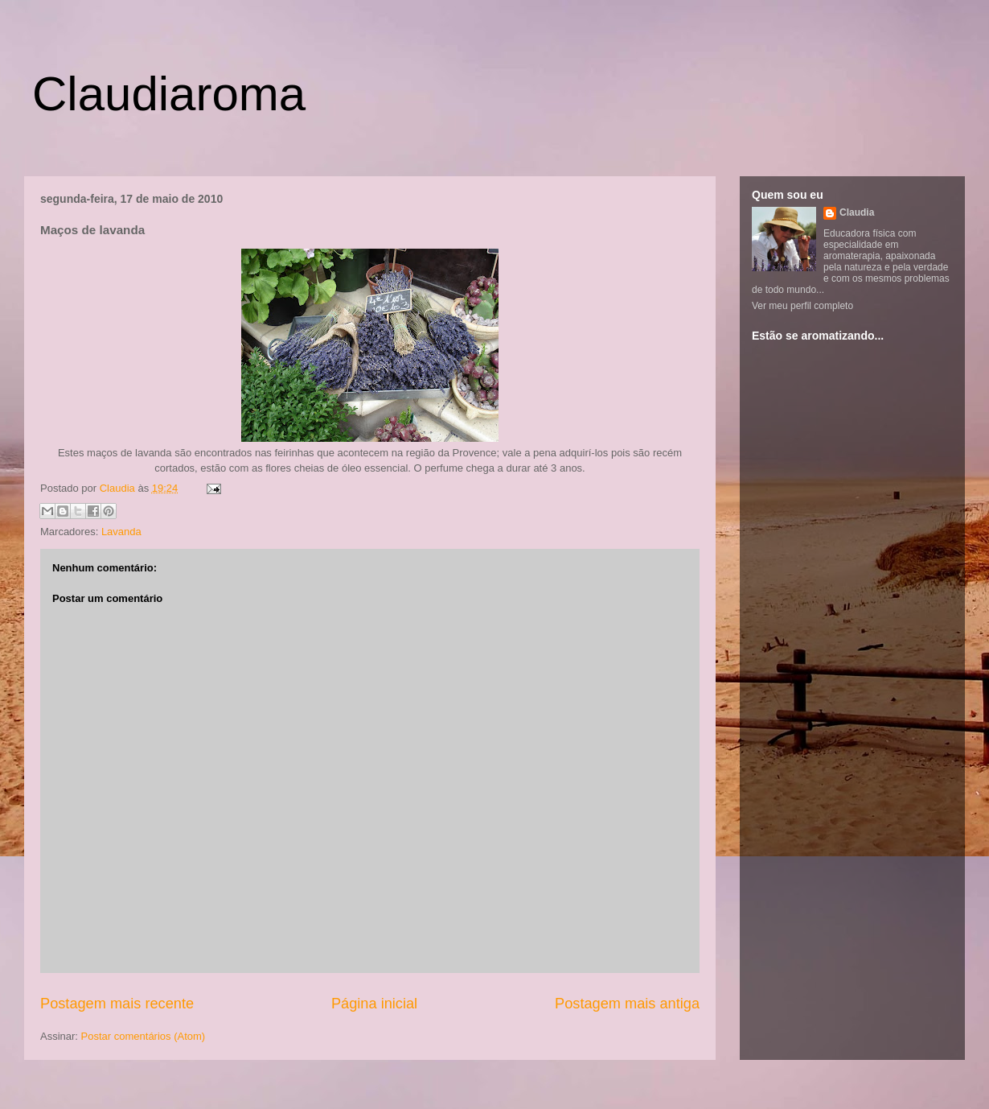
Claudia (119, 488)
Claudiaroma (169, 94)
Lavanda (121, 532)
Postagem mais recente (117, 1004)
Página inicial (374, 1004)
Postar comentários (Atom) (143, 1036)
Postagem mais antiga (627, 1004)
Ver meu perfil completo (802, 305)
